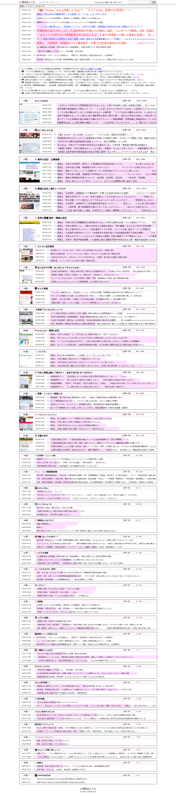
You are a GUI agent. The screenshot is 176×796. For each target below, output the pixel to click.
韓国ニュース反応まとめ (47, 634)
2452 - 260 (140, 246)
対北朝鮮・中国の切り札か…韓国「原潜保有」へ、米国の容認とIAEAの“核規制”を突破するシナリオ (74, 608)
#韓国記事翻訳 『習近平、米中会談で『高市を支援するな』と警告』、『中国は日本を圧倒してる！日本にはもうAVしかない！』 (103, 383)
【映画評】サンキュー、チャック (49, 491)
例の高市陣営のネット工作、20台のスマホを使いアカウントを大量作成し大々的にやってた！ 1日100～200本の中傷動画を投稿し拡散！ (87, 715)
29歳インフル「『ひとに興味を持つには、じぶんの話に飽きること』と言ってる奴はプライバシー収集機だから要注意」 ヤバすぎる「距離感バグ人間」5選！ (96, 753)
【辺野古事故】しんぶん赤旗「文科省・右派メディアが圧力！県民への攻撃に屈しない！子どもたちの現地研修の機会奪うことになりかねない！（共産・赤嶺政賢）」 (103, 447)
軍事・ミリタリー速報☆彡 (50, 394)
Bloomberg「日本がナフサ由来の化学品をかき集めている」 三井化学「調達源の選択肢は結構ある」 (103, 145)
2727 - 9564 (140, 218)
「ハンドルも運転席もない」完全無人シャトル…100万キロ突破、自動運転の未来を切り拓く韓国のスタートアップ (90, 27)
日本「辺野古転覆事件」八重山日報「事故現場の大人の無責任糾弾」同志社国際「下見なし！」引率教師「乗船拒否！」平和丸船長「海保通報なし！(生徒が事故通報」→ (96, 480)
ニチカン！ (41, 585)
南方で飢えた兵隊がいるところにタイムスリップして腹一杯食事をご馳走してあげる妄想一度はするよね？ (76, 531)
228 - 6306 (139, 455)
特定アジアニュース (45, 724)
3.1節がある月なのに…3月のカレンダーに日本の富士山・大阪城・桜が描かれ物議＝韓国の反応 (88, 257)
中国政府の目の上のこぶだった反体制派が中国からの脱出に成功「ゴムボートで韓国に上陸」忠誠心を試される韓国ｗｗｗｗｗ (95, 32)
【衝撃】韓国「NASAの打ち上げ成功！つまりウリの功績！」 (59, 589)
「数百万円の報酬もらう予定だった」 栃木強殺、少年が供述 (60, 51)
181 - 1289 (139, 471)
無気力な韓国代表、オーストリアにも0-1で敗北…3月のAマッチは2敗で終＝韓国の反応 (85, 254)
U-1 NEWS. (43, 101)
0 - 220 (138, 737)
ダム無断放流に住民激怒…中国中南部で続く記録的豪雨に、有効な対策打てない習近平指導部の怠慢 (74, 47)
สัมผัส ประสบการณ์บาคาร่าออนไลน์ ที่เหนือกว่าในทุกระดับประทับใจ (61, 782)
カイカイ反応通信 (46, 246)
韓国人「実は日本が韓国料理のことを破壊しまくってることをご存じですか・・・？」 (77, 14)
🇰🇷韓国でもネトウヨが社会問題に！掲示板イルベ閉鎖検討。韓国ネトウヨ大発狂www (68, 18)
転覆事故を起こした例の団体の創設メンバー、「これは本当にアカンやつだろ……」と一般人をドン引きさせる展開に (106, 123)
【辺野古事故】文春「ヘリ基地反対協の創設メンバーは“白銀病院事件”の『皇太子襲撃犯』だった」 (90, 439)
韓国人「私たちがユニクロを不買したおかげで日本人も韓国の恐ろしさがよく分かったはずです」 (89, 338)
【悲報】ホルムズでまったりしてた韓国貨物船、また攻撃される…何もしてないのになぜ (70, 560)
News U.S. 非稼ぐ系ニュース (48, 750)
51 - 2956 (139, 552)
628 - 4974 (140, 330)
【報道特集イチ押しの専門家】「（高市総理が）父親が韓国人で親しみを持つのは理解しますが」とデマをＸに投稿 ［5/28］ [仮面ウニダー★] (89, 625)
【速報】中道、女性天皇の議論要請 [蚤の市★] (54, 621)
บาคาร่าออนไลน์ (43, 775)
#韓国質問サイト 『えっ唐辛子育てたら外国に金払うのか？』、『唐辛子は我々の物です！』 (88, 387)
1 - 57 (137, 682)
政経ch (40, 763)
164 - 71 (138, 488)
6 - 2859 (138, 634)
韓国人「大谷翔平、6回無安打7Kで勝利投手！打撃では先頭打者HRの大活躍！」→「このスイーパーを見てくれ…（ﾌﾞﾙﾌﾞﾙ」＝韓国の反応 (95, 45)
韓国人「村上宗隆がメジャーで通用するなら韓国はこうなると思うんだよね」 (81, 418)
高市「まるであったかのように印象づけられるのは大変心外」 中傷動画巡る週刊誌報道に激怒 (71, 573)
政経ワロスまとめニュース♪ (50, 309)
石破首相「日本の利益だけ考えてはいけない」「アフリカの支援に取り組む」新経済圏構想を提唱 (73, 766)
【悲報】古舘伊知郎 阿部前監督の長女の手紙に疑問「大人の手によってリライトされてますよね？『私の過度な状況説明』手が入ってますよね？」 (106, 153)
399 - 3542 (140, 372)
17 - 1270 (139, 617)
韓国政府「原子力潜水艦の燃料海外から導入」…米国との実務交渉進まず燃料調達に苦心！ (87, 397)
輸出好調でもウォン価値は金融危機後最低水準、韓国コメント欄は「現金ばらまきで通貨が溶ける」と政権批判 (78, 644)
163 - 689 (139, 504)
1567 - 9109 (140, 267)
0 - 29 (137, 775)
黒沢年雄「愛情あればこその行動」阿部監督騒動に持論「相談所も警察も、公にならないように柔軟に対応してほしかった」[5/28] (85, 59)
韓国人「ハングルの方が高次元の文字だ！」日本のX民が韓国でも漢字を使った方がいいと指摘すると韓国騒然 (94, 341)
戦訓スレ (40, 527)
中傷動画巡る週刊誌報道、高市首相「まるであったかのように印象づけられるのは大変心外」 (71, 677)
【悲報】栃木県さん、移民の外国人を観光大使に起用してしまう (61, 511)
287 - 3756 (140, 435)
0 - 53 (137, 762)
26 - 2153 (139, 585)
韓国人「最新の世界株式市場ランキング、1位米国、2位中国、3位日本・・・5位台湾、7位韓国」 (102, 178)
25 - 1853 (139, 601)
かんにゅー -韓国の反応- (49, 331)
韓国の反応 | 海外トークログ (52, 189)
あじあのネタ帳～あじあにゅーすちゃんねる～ (59, 267)
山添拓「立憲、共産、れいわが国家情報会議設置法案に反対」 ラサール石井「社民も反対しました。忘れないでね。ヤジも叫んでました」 (89, 576)
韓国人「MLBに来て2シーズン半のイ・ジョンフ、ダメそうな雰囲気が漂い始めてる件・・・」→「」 (104, 181)
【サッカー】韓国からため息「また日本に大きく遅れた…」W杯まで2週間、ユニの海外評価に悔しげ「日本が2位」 (96, 296)
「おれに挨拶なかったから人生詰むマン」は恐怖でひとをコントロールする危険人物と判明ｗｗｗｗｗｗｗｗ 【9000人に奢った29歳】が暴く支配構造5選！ (95, 757)
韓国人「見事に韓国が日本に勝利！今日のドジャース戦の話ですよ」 (78, 429)
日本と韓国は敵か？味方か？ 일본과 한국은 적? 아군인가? (65, 373)
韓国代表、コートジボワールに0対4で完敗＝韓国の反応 (72, 261)
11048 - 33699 (141, 101)
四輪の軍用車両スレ (44, 524)
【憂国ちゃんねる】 (45, 650)
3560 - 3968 (140, 159)
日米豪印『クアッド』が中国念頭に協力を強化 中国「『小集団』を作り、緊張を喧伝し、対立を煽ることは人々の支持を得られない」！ (88, 731)
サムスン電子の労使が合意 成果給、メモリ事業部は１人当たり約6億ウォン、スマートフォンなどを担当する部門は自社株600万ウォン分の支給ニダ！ (93, 728)
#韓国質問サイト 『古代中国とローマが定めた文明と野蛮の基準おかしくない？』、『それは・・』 (91, 376)
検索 (154, 2)
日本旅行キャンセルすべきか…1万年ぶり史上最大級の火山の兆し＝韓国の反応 (82, 250)
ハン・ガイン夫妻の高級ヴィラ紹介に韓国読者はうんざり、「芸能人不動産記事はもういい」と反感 (74, 641)
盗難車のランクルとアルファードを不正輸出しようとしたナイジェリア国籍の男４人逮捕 (70, 22)
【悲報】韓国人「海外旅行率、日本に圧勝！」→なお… (57, 592)
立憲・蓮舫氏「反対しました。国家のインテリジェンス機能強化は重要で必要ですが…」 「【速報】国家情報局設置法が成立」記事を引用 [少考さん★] (93, 628)
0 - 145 (138, 750)
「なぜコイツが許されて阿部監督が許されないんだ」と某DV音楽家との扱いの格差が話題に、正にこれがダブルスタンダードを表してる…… (96, 36)
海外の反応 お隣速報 (49, 159)
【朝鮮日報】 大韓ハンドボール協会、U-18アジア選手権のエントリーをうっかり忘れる (85, 303)
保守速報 (41, 699)
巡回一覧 (108, 2)
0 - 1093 (138, 711)
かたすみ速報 (42, 553)
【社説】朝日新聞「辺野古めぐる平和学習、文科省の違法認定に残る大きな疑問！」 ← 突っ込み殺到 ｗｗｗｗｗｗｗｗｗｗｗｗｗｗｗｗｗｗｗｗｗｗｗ (103, 321)
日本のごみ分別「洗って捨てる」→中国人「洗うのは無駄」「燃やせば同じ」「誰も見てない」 (72, 462)
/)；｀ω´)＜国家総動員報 (47, 472)
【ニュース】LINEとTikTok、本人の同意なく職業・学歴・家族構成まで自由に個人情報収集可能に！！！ (92, 278)
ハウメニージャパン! (47, 415)
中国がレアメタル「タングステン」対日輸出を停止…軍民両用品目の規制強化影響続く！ (86, 404)
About (97, 2)
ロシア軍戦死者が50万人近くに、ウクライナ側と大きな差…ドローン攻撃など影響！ (84, 401)
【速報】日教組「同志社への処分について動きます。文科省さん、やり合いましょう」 (85, 275)
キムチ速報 (43, 288)
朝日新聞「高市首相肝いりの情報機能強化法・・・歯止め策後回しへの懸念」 (65, 579)
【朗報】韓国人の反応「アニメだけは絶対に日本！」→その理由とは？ (63, 596)
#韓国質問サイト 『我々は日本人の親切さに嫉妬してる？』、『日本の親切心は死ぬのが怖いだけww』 (92, 380)
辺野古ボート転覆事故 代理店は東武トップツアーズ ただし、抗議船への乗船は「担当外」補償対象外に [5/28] (79, 547)
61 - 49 (138, 520)
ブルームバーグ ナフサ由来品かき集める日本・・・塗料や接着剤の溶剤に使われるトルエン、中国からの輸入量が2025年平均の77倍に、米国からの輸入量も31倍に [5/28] (96, 545)
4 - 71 (137, 650)
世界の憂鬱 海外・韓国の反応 (52, 218)
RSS (102, 2)
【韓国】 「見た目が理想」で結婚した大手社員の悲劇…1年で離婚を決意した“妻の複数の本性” (88, 299)
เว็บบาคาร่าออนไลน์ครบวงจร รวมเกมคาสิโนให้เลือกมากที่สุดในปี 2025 (62, 779)
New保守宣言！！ (44, 683)
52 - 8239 (139, 536)
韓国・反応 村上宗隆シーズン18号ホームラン (53, 744)
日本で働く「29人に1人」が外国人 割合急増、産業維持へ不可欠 (61, 770)
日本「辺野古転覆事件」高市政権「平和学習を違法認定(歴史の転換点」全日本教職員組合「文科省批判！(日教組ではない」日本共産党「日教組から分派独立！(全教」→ (96, 483)
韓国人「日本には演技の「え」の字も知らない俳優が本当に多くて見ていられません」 (85, 334)
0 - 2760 (138, 698)
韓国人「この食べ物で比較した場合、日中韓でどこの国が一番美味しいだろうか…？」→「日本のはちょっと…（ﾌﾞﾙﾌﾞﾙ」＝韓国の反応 (106, 211)
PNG (34, 39)
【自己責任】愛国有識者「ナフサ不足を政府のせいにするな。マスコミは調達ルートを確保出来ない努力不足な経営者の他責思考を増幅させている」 (92, 718)
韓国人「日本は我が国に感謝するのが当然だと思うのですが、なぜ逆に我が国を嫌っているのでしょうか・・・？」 (96, 366)
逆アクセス (117, 2)
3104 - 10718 (141, 188)
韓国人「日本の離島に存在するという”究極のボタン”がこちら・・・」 (79, 359)
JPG (34, 10)
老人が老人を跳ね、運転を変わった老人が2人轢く (55, 508)
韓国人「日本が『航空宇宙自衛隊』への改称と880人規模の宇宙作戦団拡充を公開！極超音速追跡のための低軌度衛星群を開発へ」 (106, 241)
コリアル (42, 352)
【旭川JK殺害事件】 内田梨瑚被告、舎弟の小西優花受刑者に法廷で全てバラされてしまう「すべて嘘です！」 (94, 317)
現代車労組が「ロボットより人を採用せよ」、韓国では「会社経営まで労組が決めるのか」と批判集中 (75, 55)
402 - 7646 (140, 351)
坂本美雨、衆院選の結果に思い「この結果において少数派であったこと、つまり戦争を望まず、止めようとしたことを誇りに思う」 (85, 689)
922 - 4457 (140, 288)
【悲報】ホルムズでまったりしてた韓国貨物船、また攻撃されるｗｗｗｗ (79, 282)
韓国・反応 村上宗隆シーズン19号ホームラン (53, 741)
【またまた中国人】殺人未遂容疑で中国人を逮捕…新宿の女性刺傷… (62, 654)
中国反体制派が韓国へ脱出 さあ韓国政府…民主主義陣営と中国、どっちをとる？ (67, 466)
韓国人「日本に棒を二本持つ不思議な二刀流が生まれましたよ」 (76, 422)
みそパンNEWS (43, 666)
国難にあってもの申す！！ (48, 537)
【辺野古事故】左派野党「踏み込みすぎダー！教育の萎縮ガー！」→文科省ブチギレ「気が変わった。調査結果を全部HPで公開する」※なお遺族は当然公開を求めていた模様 (102, 451)
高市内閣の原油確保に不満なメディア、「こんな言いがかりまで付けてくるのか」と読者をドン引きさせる (106, 109)
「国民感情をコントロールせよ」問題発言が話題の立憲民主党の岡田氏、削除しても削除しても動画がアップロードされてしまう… (85, 657)
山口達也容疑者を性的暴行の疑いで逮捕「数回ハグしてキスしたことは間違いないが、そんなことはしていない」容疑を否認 (83, 673)
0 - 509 (138, 724)
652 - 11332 (140, 309)
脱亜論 (40, 601)
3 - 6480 (138, 666)
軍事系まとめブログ (45, 520)
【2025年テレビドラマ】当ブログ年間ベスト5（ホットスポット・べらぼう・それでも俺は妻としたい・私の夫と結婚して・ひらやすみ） (87, 495)
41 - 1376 (139, 569)
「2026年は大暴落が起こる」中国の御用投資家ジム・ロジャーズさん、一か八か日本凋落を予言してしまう (76, 660)
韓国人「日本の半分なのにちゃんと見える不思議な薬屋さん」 (75, 425)
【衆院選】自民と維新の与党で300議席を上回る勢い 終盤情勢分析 (62, 693)
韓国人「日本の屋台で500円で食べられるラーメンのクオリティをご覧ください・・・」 (85, 362)
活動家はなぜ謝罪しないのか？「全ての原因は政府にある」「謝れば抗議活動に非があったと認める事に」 (76, 686)
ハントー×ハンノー (45, 737)
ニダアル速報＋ (43, 618)
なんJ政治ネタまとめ (45, 712)
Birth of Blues (42, 488)
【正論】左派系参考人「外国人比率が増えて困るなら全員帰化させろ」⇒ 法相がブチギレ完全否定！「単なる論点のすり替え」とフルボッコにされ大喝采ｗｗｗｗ (103, 272)
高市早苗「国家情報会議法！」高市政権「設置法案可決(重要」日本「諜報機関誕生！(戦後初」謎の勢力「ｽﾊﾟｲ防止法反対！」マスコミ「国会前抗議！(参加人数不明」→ (96, 476)
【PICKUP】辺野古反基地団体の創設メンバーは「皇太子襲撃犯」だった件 (91, 141)
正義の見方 (43, 436)
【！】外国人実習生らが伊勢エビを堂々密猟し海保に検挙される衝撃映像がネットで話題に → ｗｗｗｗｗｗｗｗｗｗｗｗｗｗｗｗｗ (96, 40)
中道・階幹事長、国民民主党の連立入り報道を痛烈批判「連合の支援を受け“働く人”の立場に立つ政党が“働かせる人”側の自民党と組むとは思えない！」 (103, 325)
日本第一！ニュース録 (46, 456)
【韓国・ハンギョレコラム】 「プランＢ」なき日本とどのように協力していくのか (67, 612)
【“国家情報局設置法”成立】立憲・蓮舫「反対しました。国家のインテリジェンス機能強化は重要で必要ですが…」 (96, 443)
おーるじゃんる (45, 130)
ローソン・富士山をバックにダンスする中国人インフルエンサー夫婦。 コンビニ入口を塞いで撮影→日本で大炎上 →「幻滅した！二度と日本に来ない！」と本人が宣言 (96, 707)
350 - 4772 (140, 414)
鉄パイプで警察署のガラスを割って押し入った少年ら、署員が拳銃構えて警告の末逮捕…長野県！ (89, 408)
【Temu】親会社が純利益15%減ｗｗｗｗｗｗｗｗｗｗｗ (57, 702)
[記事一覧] (127, 101)
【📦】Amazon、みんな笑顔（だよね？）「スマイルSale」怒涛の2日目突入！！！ (85, 10)
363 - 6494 (140, 393)
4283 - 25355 (141, 130)
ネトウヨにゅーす (44, 504)
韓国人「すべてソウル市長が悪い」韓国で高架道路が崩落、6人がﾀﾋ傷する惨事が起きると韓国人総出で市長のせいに (97, 345)
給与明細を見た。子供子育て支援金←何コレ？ (54, 515)
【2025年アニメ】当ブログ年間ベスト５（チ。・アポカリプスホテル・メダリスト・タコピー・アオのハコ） (77, 498)
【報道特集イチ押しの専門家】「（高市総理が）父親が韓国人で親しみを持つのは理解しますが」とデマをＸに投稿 (80, 563)
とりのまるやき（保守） (47, 569)
